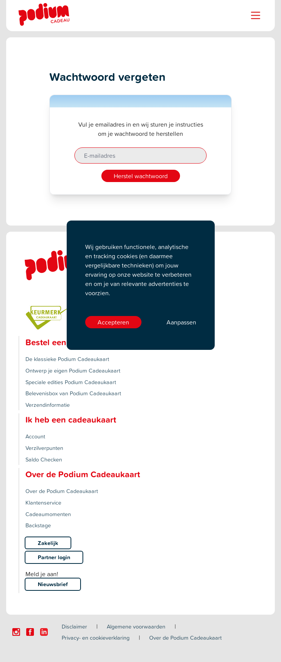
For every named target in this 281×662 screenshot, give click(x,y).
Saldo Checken (43, 459)
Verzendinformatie (47, 405)
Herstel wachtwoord (141, 176)
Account (35, 436)
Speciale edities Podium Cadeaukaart (70, 382)
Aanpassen (181, 322)
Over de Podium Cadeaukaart (61, 491)
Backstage (38, 525)
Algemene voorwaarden (136, 626)
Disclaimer (74, 626)
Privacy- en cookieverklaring (96, 638)
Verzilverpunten (44, 448)
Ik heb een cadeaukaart (70, 419)
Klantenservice (43, 502)
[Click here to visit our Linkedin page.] (44, 632)
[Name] (255, 15)
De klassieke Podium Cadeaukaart (67, 359)
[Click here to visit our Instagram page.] (16, 632)
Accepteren (113, 322)
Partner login (54, 557)
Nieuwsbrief (53, 584)
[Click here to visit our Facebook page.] (30, 632)
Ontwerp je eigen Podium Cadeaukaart (72, 370)
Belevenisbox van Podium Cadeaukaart (73, 393)
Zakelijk (48, 543)
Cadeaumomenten (48, 514)
